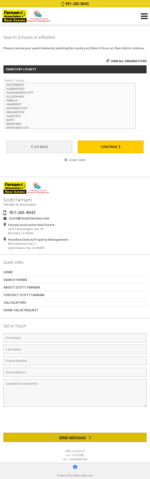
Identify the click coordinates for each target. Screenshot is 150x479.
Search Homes (15, 279)
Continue (110, 147)
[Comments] (75, 393)
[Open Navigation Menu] (144, 16)
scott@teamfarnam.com (29, 218)
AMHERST (70, 105)
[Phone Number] (75, 360)
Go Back (39, 147)
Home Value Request (20, 310)
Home (8, 272)
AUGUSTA (70, 116)
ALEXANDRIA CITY (70, 93)
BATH (70, 120)
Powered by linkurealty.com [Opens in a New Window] (75, 475)
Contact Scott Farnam (23, 295)
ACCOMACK (70, 85)
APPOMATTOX (70, 108)
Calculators (14, 302)
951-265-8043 (75, 3)
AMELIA (70, 101)
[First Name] (75, 337)
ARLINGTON (70, 112)
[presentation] (75, 421)
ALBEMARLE (70, 89)
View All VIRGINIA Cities (126, 61)
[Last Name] (75, 349)
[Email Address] (75, 372)
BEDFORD (70, 124)
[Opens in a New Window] (75, 467)
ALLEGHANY (70, 97)
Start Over (75, 160)
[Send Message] (75, 437)
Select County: (15, 80)
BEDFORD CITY (70, 128)
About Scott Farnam (21, 287)
